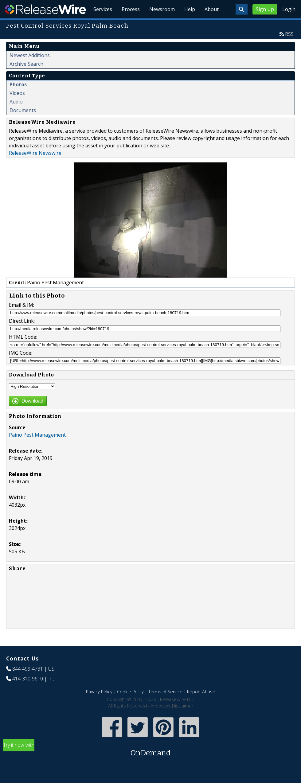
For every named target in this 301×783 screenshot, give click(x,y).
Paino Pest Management (37, 449)
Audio (16, 115)
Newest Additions (30, 69)
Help (189, 24)
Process (129, 24)
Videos (17, 107)
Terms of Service (165, 706)
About (211, 24)
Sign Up (265, 9)
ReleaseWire (45, 9)
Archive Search (26, 78)
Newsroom (161, 24)
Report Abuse (201, 706)
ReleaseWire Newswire (35, 167)
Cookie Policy (130, 706)
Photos (18, 98)
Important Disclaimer (172, 720)
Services (101, 24)
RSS (289, 48)
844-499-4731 (27, 683)
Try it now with (150, 764)
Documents (23, 124)
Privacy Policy (99, 706)
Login (288, 9)
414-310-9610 (27, 692)
